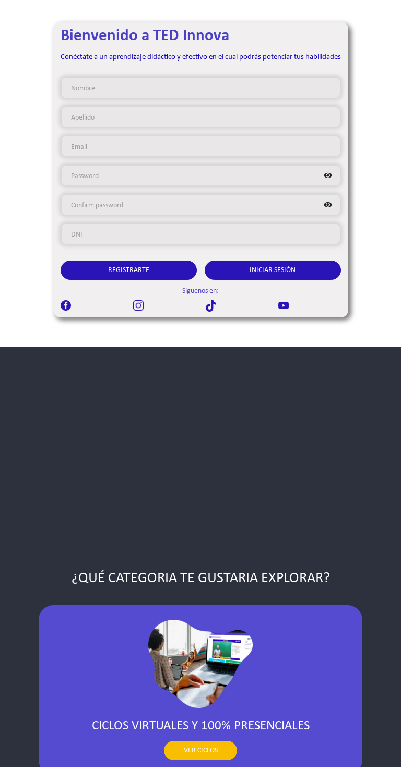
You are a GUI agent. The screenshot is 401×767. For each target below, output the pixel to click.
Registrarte (128, 270)
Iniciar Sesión (273, 270)
